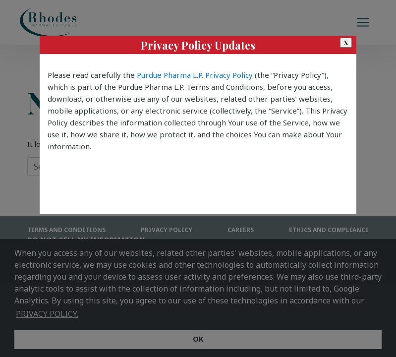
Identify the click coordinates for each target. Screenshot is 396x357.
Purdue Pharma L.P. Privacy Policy (195, 75)
